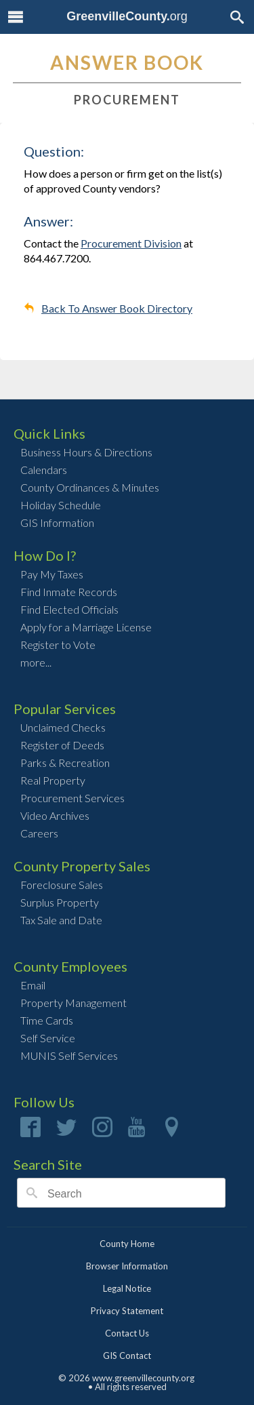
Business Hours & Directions (86, 452)
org (127, 16)
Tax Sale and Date (61, 919)
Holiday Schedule (60, 504)
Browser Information (127, 1266)
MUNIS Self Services (69, 1055)
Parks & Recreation (65, 762)
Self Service (47, 1037)
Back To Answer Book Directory (116, 308)
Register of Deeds (62, 744)
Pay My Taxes (51, 574)
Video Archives (54, 815)
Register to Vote (58, 644)
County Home (127, 1243)
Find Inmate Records (68, 591)
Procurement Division (131, 243)
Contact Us (127, 1333)
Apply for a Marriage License (86, 626)
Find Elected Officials (69, 609)
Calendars (43, 469)
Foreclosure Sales (61, 884)
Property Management (73, 1002)
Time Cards (46, 1020)
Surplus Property (59, 902)
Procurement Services (72, 797)
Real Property (52, 780)
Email (32, 984)
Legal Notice (127, 1288)
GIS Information (57, 522)
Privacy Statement (127, 1310)
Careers (39, 833)
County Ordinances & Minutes (89, 487)
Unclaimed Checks (63, 727)
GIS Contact (127, 1355)
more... (35, 662)
